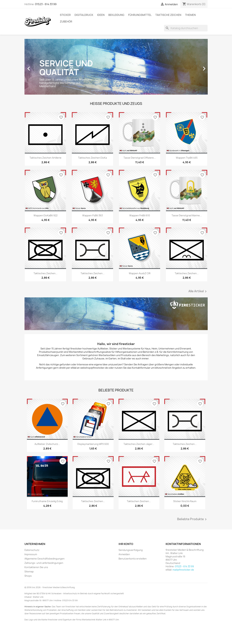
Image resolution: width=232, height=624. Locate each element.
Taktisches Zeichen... (45, 273)
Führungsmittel (140, 15)
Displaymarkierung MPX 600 (93, 444)
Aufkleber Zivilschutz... (47, 444)
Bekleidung (116, 15)
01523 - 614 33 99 (45, 4)
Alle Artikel (198, 291)
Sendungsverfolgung (131, 550)
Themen (190, 15)
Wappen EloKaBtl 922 (45, 215)
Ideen (101, 15)
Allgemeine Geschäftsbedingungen (44, 558)
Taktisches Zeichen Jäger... (139, 444)
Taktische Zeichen (168, 15)
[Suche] (186, 28)
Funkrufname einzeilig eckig (47, 501)
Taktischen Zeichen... (139, 501)
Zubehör (66, 21)
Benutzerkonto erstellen (133, 558)
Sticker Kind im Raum (184, 501)
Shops (28, 575)
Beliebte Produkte (192, 519)
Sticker (65, 15)
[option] (116, 67)
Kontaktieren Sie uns (36, 567)
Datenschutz (31, 550)
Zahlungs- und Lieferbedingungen (43, 562)
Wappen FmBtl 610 (139, 215)
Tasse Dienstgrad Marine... (187, 215)
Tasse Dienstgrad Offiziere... (140, 157)
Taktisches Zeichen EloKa (92, 157)
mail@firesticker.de (183, 569)
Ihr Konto (126, 544)
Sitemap (29, 571)
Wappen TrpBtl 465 (186, 157)
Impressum (30, 554)
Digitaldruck (83, 15)
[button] (38, 67)
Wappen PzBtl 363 (92, 215)
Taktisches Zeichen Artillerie (45, 157)
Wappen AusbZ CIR (139, 273)
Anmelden (124, 554)
